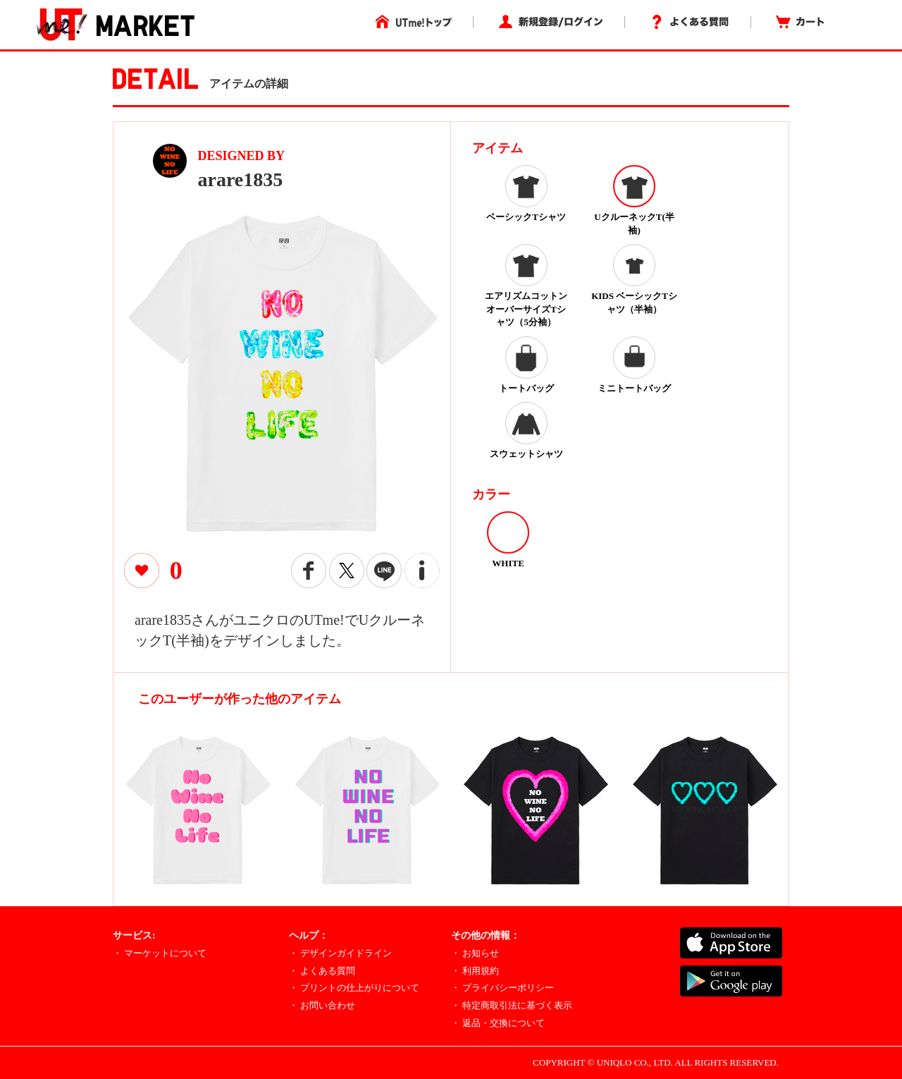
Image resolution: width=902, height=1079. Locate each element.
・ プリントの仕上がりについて (354, 987)
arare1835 (240, 179)
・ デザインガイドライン (340, 953)
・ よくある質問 (322, 970)
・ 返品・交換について (498, 1023)
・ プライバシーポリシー (502, 987)
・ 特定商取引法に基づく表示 (511, 1005)
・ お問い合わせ (322, 1005)
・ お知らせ (475, 953)
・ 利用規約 (475, 970)
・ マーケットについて (159, 953)
